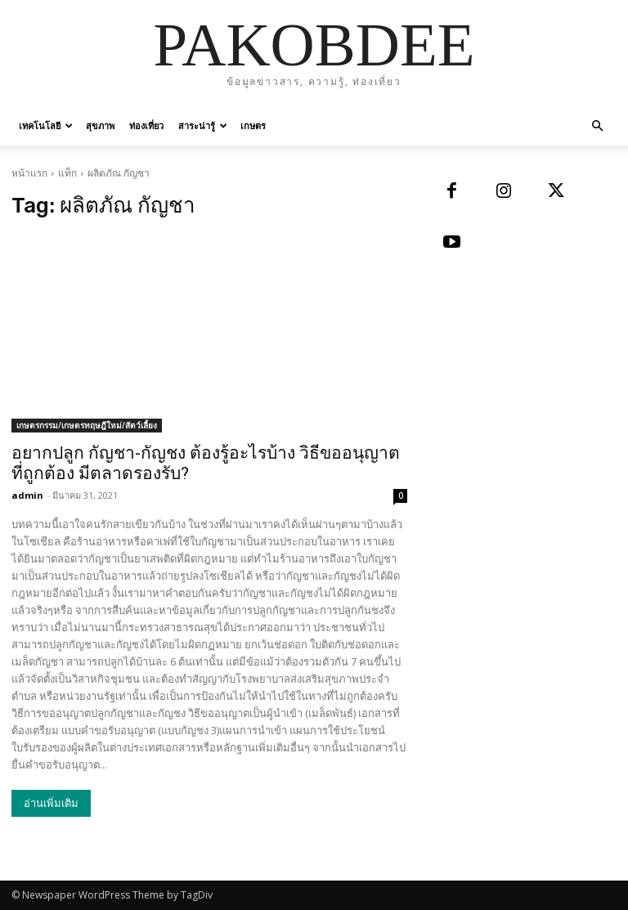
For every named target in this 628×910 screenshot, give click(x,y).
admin (27, 495)
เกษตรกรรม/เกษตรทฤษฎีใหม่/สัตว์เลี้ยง (86, 425)
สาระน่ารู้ (202, 125)
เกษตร (253, 125)
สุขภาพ (100, 125)
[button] (597, 126)
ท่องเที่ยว (146, 125)
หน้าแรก (29, 173)
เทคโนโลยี (46, 125)
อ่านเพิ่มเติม (51, 803)
